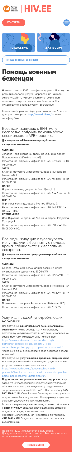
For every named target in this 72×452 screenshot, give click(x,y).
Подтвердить (36, 445)
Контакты (13, 22)
